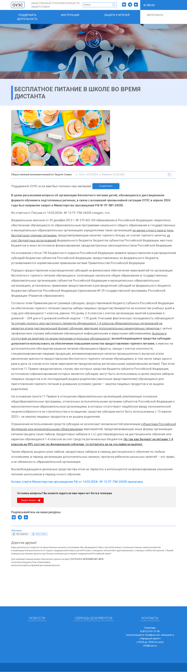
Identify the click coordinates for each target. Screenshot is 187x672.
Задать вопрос (29, 500)
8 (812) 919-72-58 (150, 631)
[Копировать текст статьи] (169, 174)
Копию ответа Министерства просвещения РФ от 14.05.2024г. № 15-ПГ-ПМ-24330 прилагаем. (77, 481)
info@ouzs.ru (150, 645)
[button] (149, 5)
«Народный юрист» (150, 638)
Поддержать (106, 186)
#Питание (16, 530)
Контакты (150, 618)
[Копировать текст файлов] (20, 534)
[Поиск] (100, 4)
